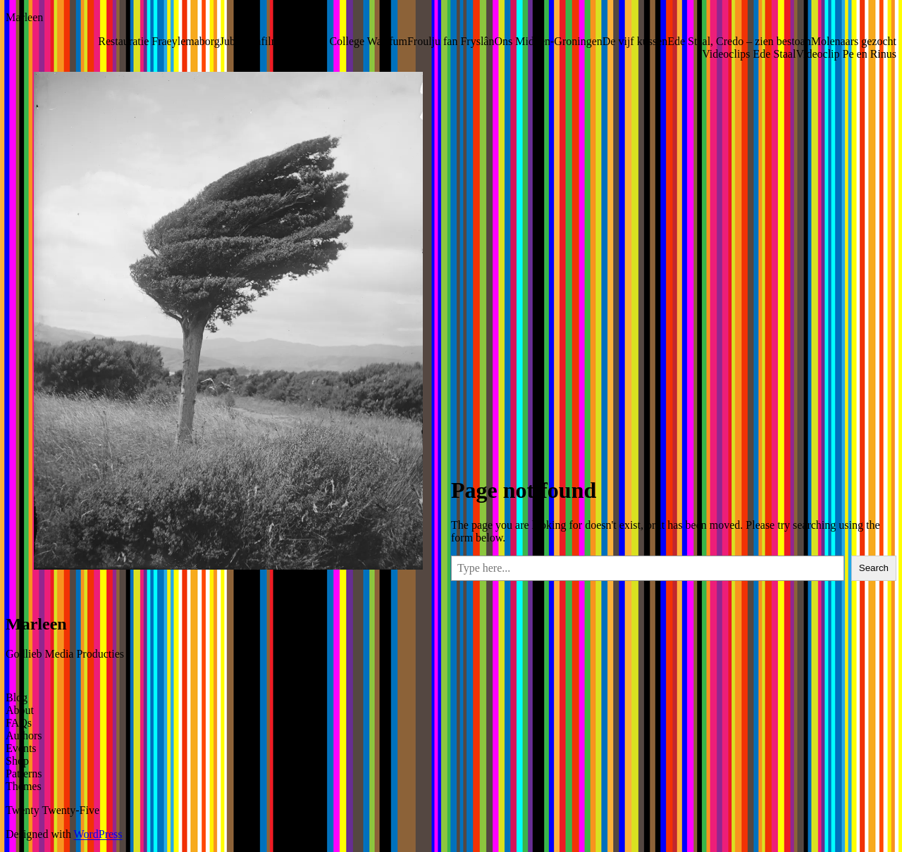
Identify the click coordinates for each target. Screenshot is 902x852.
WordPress (98, 834)
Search (874, 568)
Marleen (24, 17)
